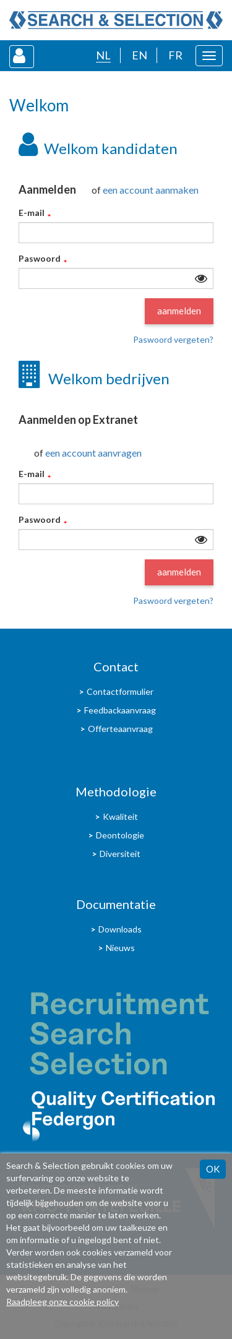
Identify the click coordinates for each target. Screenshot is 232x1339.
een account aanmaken (151, 190)
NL (103, 55)
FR (175, 55)
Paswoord (40, 259)
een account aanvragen (93, 453)
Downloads (120, 929)
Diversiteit (120, 853)
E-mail (32, 213)
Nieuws (120, 947)
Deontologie (120, 835)
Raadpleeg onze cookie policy (62, 1301)
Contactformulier (120, 691)
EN (139, 55)
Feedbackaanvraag (120, 710)
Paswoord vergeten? (173, 339)
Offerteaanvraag (120, 728)
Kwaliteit (120, 816)
